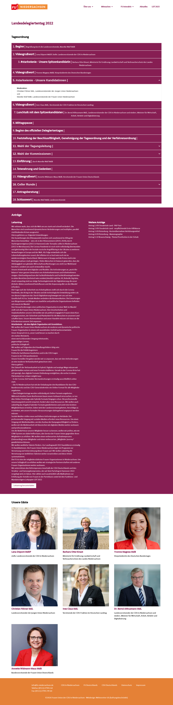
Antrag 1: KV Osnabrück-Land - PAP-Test (104, 226)
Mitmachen (107, 7)
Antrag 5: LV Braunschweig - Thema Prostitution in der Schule (113, 237)
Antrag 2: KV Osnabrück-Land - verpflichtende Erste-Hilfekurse (114, 229)
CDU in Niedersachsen (70, 685)
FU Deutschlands (91, 685)
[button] (86, 80)
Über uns (88, 7)
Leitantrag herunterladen (23, 486)
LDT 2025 (156, 7)
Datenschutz (126, 685)
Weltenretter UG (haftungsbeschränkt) (112, 698)
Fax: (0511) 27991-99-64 (42, 691)
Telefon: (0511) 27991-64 (42, 688)
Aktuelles (144, 7)
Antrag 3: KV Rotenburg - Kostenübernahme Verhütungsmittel (114, 231)
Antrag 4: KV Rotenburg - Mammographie (105, 234)
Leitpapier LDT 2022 (33, 480)
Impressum (140, 685)
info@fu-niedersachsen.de (42, 685)
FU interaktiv (127, 7)
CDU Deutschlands (109, 685)
